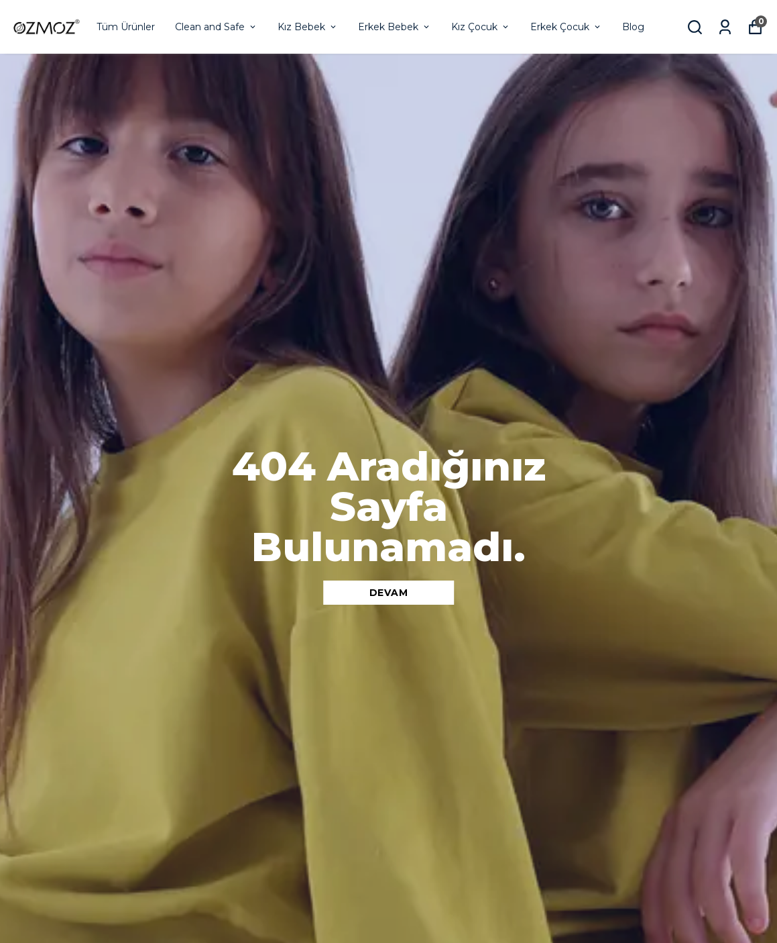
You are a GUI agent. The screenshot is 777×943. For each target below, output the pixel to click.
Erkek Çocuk (566, 27)
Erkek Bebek (394, 27)
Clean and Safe (216, 27)
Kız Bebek (308, 27)
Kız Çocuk (480, 27)
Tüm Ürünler (126, 27)
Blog (633, 27)
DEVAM (388, 593)
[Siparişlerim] (725, 27)
